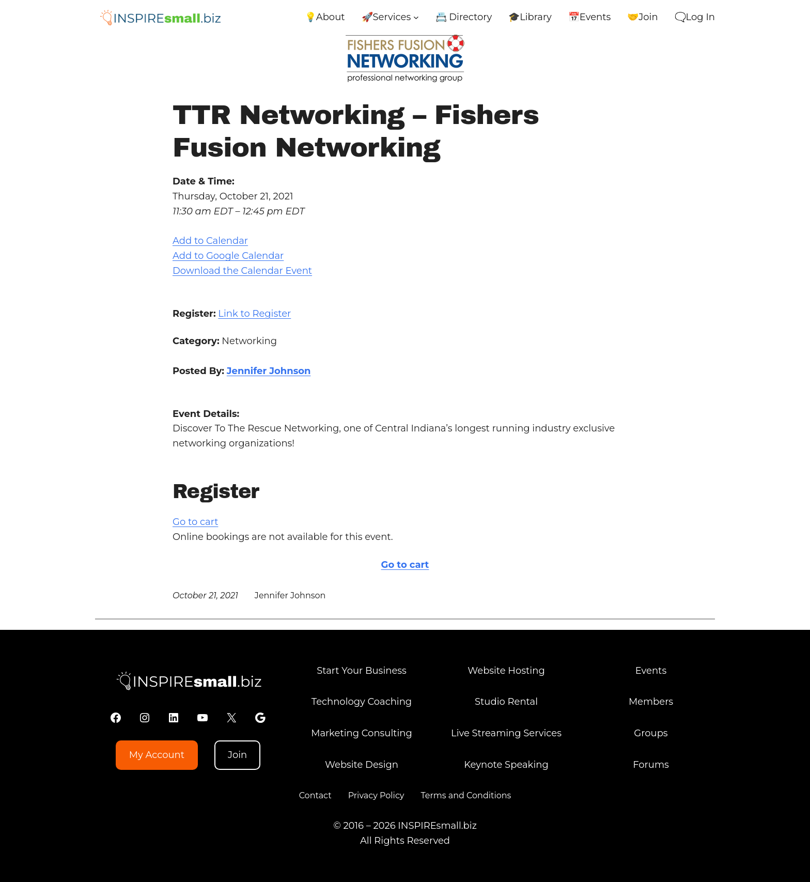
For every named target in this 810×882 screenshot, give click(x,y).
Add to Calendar (210, 240)
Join (237, 755)
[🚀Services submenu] (416, 17)
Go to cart (195, 522)
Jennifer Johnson (269, 371)
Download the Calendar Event (242, 270)
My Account (156, 755)
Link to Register (254, 313)
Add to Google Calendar (228, 255)
